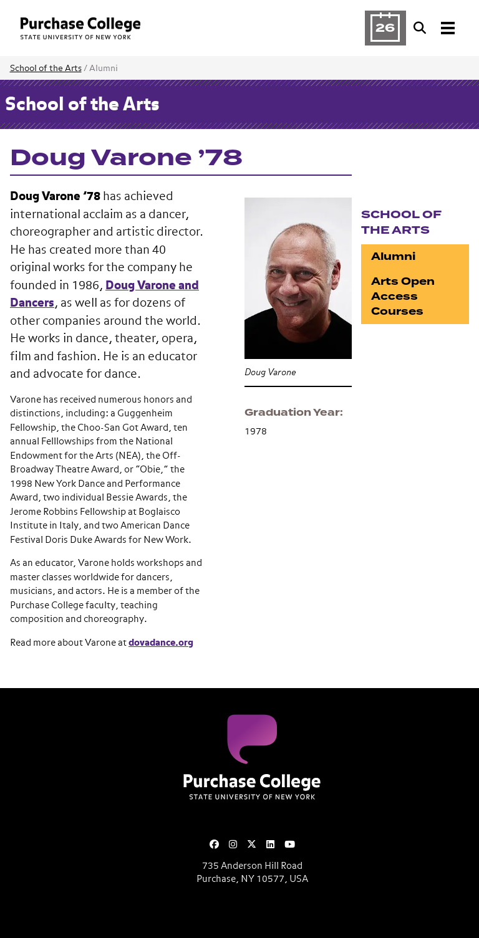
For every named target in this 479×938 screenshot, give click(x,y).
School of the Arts (46, 68)
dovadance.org (160, 643)
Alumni (393, 256)
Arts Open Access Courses (403, 296)
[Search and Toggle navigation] (435, 28)
